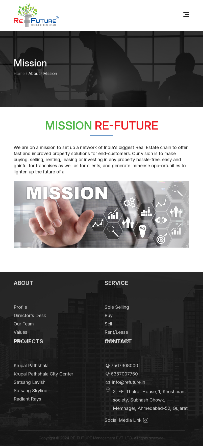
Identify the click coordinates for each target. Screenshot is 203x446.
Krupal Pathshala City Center (43, 380)
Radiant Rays (27, 405)
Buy (109, 322)
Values (20, 338)
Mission (22, 347)
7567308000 (124, 372)
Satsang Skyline (30, 397)
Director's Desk (30, 322)
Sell (108, 330)
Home (19, 73)
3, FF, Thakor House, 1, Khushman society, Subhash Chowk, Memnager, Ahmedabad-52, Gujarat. (151, 406)
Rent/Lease (116, 338)
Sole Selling (117, 313)
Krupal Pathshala (31, 372)
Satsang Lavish (29, 388)
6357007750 (124, 380)
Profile (20, 313)
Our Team (24, 330)
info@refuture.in (128, 388)
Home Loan (117, 347)
